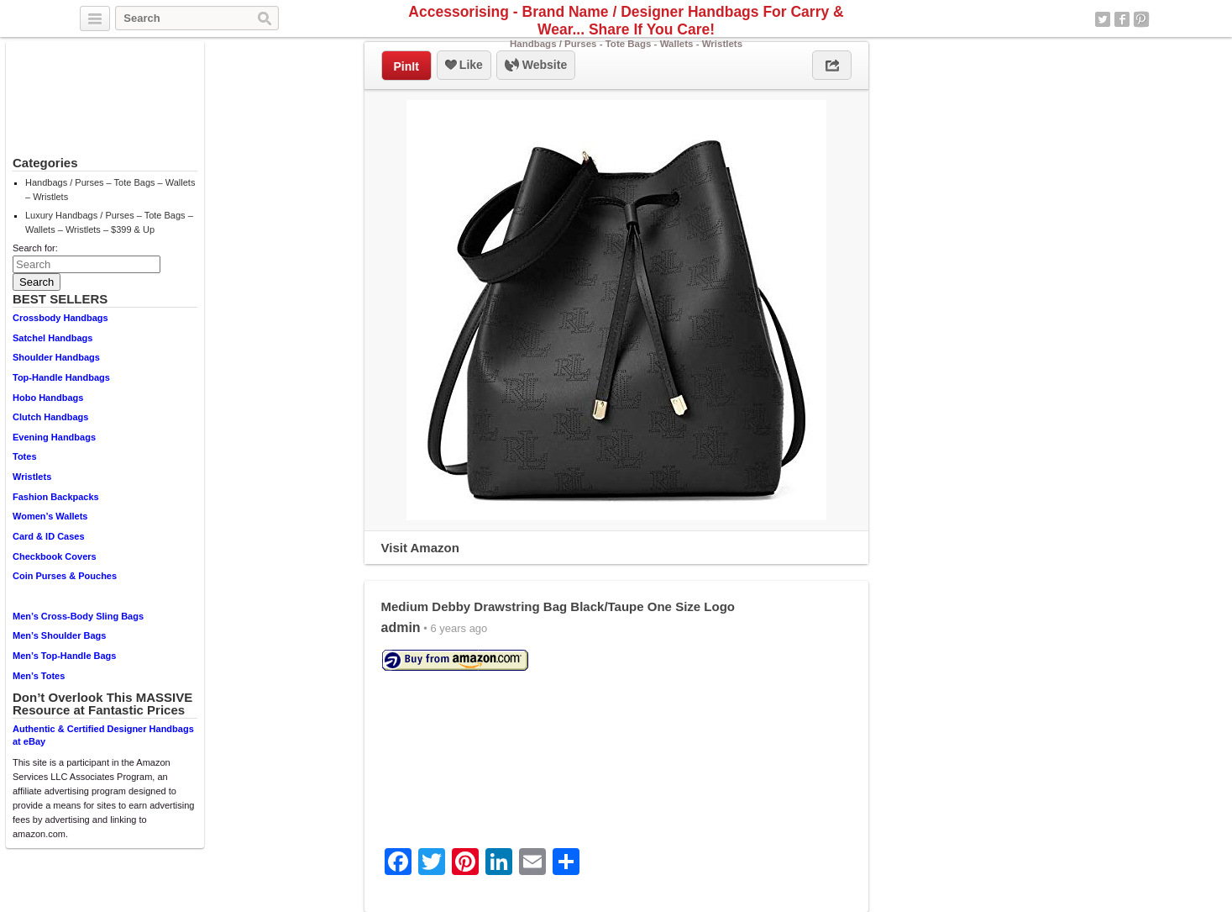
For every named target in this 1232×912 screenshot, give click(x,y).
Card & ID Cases (49, 536)
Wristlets (32, 477)
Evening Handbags (54, 437)
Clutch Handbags (50, 417)
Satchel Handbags (52, 338)
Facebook (1122, 19)
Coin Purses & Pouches (65, 576)
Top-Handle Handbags (61, 377)
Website (536, 65)
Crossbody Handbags (60, 318)
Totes (25, 456)
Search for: (35, 248)
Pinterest (1141, 19)
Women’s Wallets (50, 516)
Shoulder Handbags (56, 357)
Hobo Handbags (48, 398)
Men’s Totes (39, 676)
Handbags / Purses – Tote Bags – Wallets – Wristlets (110, 189)
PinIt (406, 66)
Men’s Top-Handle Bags (64, 656)
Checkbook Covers (55, 556)
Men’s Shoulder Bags (59, 635)
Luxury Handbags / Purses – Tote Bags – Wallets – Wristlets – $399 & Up (109, 222)
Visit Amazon (420, 547)
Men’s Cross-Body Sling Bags (78, 616)
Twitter (1102, 19)
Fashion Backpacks (56, 497)
